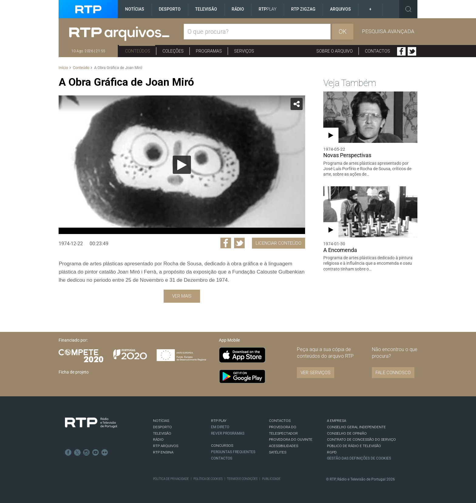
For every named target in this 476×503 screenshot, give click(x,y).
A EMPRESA (336, 421)
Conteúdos (137, 51)
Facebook (401, 51)
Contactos (377, 51)
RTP (268, 9)
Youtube (95, 452)
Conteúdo (81, 67)
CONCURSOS (222, 445)
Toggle (408, 9)
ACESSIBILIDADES (283, 446)
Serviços (244, 51)
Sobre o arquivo (334, 51)
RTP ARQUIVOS (165, 446)
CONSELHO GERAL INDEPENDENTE (356, 427)
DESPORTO (162, 427)
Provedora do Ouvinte (290, 439)
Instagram (86, 452)
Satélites (277, 452)
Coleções (173, 51)
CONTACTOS (280, 421)
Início (63, 67)
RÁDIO (158, 439)
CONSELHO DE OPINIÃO (347, 433)
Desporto (170, 9)
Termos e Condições (242, 479)
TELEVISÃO (162, 433)
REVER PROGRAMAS (227, 433)
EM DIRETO (220, 427)
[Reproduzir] (182, 165)
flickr (104, 452)
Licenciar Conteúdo (278, 243)
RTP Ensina (163, 452)
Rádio (238, 9)
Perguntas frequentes (233, 452)
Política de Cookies (208, 479)
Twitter (412, 51)
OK (343, 31)
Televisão (206, 9)
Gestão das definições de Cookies (359, 458)
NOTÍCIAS (161, 421)
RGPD (332, 452)
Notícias (134, 9)
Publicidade (271, 479)
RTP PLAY (218, 421)
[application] (182, 164)
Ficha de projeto (74, 372)
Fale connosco (393, 372)
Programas (209, 51)
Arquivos (340, 9)
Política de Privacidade (171, 479)
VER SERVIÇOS (316, 372)
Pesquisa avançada (388, 31)
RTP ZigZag (303, 9)
